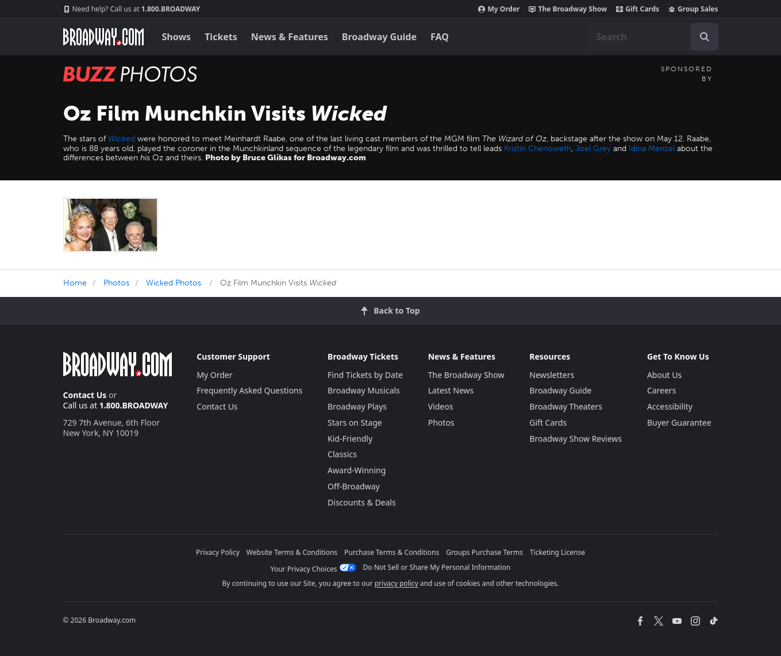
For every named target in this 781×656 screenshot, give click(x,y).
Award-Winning (357, 470)
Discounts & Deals (362, 502)
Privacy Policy (218, 552)
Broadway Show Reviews (575, 438)
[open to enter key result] (704, 37)
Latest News (451, 390)
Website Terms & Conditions (292, 552)
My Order (499, 9)
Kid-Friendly (350, 438)
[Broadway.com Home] (103, 36)
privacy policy (396, 583)
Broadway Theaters (565, 406)
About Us (664, 374)
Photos (116, 283)
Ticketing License (557, 552)
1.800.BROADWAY (132, 9)
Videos (440, 406)
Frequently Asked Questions (249, 390)
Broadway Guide (379, 36)
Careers (661, 390)
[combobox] (652, 37)
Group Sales (693, 9)
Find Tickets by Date (365, 374)
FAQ (439, 36)
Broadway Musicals (364, 390)
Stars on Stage (355, 422)
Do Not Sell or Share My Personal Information (437, 567)
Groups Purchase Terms (484, 552)
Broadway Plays (357, 406)
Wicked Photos (173, 283)
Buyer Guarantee (679, 422)
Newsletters (551, 374)
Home (75, 283)
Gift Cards (637, 9)
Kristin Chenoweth (537, 148)
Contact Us (85, 394)
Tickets (221, 36)
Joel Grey (593, 148)
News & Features (289, 36)
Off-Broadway (354, 486)
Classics (342, 454)
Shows (176, 36)
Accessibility (669, 406)
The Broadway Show (568, 9)
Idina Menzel (652, 148)
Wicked (121, 139)
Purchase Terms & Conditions (391, 552)
